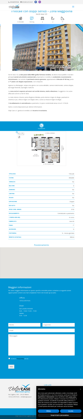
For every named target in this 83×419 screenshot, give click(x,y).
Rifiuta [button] (48, 411)
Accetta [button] (70, 411)
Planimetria (41, 125)
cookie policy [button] (72, 397)
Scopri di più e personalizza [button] (60, 415)
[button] (80, 389)
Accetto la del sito (19, 359)
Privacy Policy (20, 359)
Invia (11, 367)
